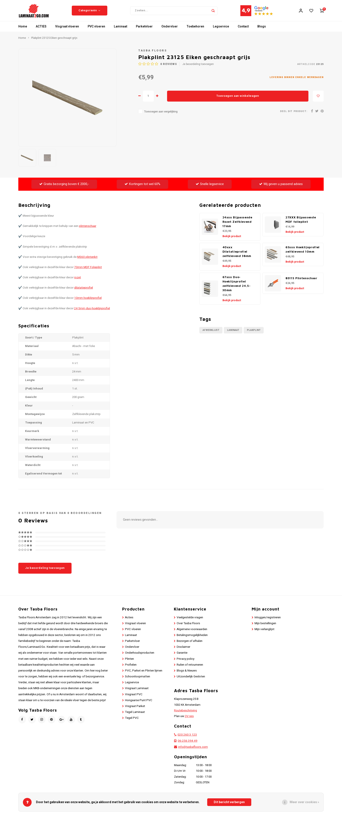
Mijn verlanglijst (264, 632)
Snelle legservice (210, 186)
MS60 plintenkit (87, 260)
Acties (129, 620)
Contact (243, 29)
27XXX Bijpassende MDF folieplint (301, 222)
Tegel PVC (132, 721)
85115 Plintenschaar (301, 281)
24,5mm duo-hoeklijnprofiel (92, 311)
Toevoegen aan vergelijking (161, 114)
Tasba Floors (152, 53)
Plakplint (253, 333)
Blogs (261, 29)
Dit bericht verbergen (229, 802)
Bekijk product (231, 239)
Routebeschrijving (185, 713)
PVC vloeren (96, 29)
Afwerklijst (211, 333)
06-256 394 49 (187, 743)
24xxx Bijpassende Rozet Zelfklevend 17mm (237, 224)
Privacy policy (185, 661)
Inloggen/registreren (268, 620)
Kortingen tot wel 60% (142, 186)
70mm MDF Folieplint (88, 270)
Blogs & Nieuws (187, 673)
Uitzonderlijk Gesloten (191, 679)
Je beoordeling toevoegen (198, 67)
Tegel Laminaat (135, 715)
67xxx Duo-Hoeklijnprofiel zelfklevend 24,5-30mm (236, 286)
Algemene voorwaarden (192, 632)
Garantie (182, 655)
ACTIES (41, 29)
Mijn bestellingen (265, 626)
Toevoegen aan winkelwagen (237, 99)
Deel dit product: (293, 114)
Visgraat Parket (135, 709)
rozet (77, 280)
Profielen (131, 667)
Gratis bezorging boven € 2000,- (64, 186)
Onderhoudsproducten (139, 655)
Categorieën (90, 12)
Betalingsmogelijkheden (192, 638)
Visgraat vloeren (67, 29)
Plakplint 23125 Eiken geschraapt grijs (54, 41)
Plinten (129, 661)
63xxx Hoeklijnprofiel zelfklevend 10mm (303, 252)
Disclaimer (183, 650)
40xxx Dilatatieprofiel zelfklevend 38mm (236, 254)
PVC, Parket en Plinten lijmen (143, 673)
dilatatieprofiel (83, 290)
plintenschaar (87, 229)
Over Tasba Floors (188, 626)
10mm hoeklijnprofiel (88, 301)
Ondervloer (169, 29)
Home (22, 29)
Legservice (221, 29)
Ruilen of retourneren (190, 667)
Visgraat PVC (133, 697)
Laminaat (120, 29)
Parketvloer (144, 29)
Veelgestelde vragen (190, 620)
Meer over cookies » (304, 802)
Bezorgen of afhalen (189, 644)
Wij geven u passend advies (281, 186)
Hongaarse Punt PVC (138, 703)
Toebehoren (195, 29)
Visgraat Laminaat (137, 691)
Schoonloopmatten (137, 679)
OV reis (189, 719)
